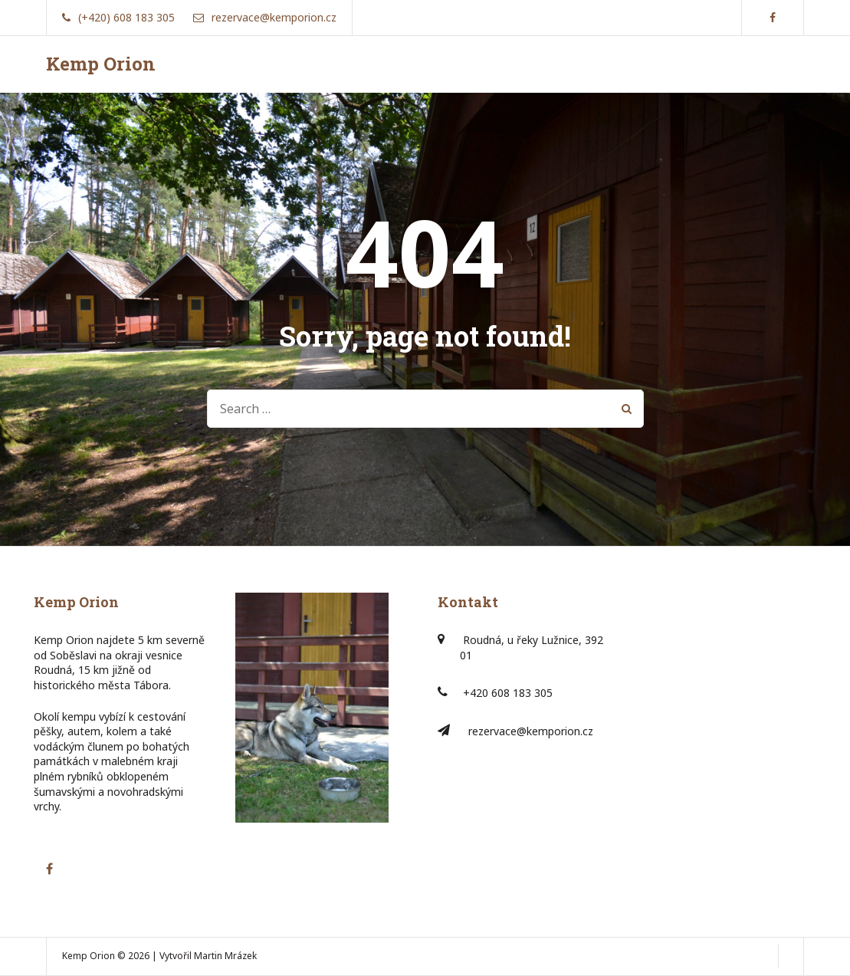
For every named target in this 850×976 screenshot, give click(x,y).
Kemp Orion (101, 63)
